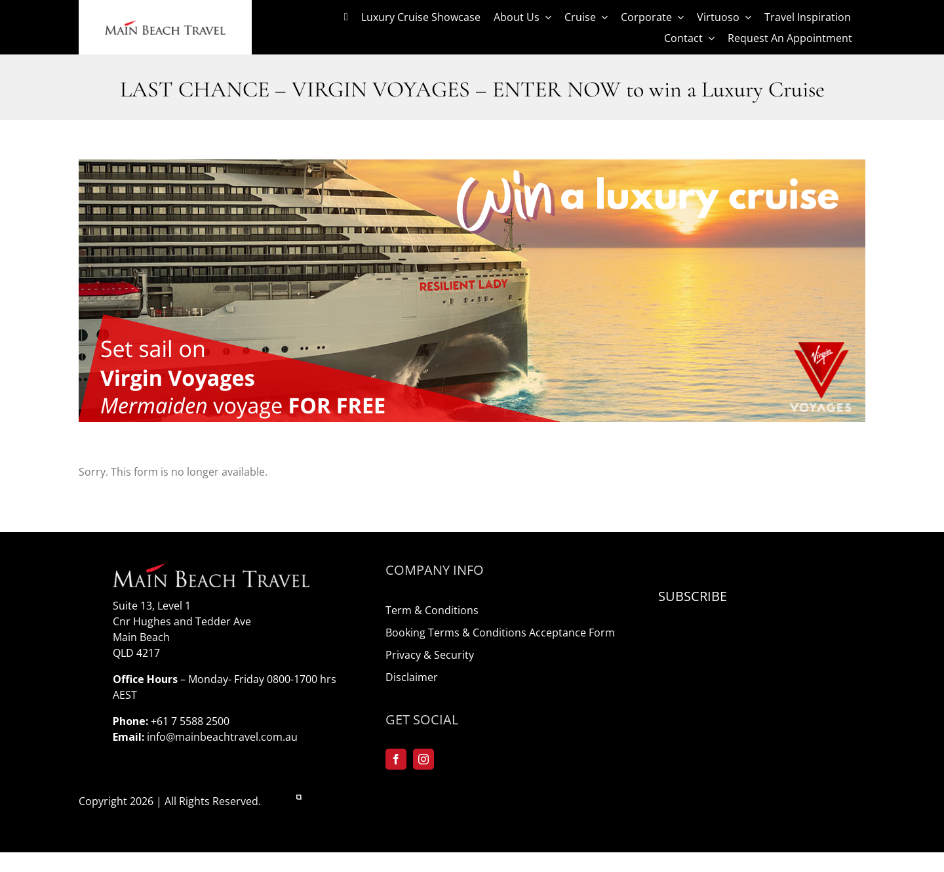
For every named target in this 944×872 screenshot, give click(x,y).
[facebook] (395, 759)
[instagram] (423, 759)
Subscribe (692, 596)
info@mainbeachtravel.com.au (222, 737)
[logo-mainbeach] (165, 25)
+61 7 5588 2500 (190, 721)
